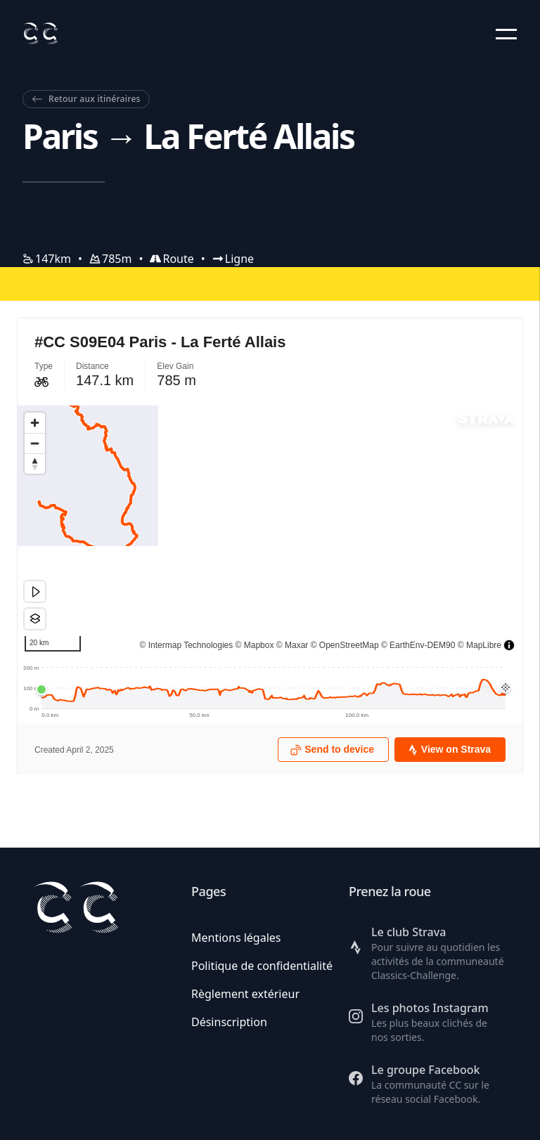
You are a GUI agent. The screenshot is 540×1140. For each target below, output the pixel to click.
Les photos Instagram (430, 1008)
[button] (506, 34)
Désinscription (229, 1022)
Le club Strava (408, 932)
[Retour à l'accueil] (40, 33)
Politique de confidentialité (262, 965)
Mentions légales (236, 937)
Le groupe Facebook (425, 1069)
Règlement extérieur (245, 994)
